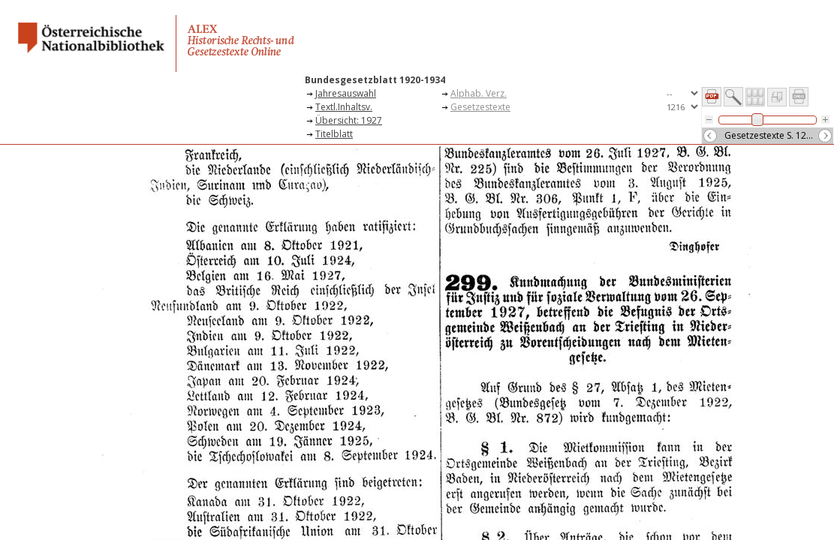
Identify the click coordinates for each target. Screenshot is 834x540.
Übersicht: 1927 (348, 120)
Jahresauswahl (345, 93)
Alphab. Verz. (478, 93)
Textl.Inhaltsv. (343, 106)
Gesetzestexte (480, 106)
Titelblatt (334, 134)
